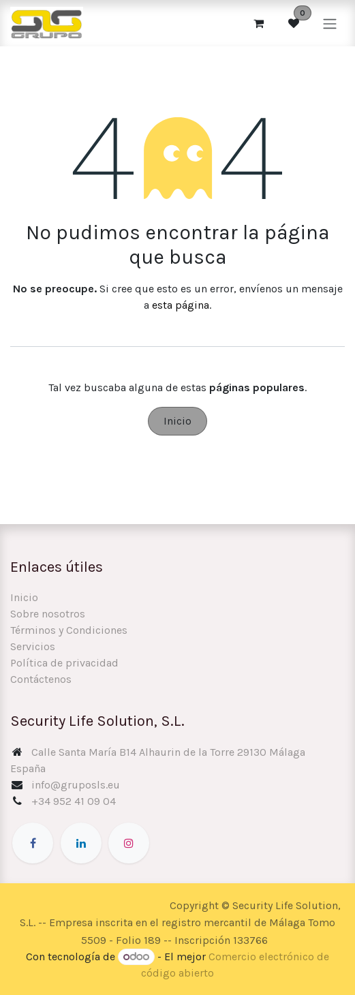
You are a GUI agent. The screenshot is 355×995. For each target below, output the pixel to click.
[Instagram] (128, 843)
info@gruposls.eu (75, 784)
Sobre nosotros (47, 613)
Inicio (177, 420)
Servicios (32, 646)
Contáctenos (41, 679)
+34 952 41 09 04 (73, 801)
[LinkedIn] (81, 843)
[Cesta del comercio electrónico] (258, 23)
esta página (180, 304)
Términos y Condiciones (68, 630)
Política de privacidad (64, 662)
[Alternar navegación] (330, 22)
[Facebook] (32, 843)
